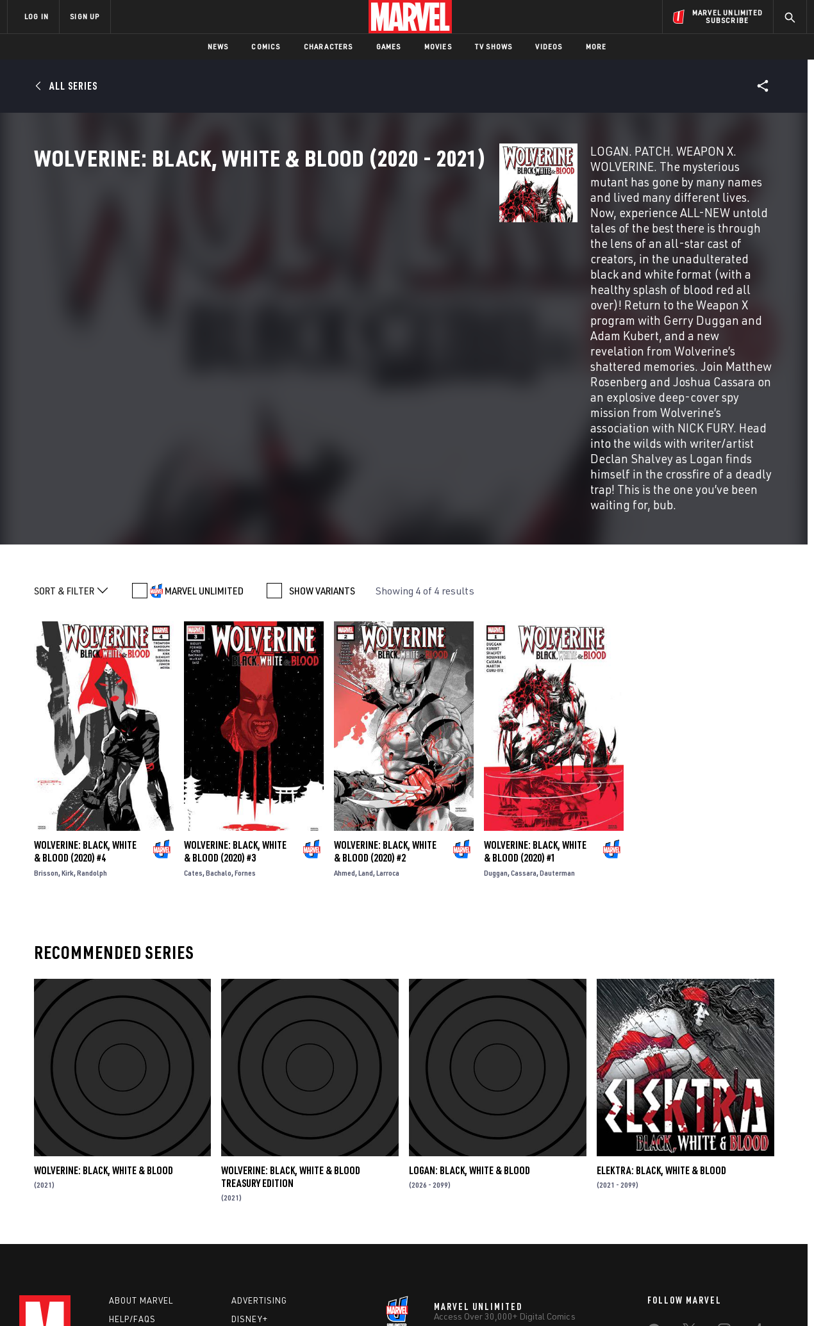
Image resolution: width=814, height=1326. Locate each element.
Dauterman (557, 722)
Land (365, 722)
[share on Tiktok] (653, 1241)
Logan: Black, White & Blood (469, 1019)
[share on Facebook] (654, 1187)
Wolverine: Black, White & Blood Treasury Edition (290, 1025)
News (218, 46)
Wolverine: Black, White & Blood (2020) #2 (385, 701)
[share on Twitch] (759, 1214)
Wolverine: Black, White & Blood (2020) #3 (235, 701)
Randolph (92, 722)
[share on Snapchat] (689, 1214)
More (596, 46)
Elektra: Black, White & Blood (661, 1019)
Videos (548, 46)
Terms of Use (105, 1295)
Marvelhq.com (264, 1191)
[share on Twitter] (689, 1187)
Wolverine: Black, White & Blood (103, 1019)
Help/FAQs (132, 1173)
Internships (137, 1210)
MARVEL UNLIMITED (204, 440)
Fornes (245, 722)
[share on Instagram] (724, 1187)
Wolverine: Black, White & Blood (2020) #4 (85, 701)
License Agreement (547, 1295)
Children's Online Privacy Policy (448, 1295)
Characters (328, 46)
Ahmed (344, 722)
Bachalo (218, 722)
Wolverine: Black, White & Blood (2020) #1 (535, 701)
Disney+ (249, 1173)
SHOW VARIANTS (322, 440)
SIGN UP (84, 16)
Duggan (496, 722)
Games (388, 46)
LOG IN (36, 16)
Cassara (523, 722)
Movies (438, 46)
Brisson (46, 722)
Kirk (68, 722)
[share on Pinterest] (724, 1214)
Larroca (387, 722)
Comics (265, 46)
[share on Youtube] (653, 1214)
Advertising (259, 1155)
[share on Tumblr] (759, 1187)
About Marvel (141, 1155)
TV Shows (494, 46)
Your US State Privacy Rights (249, 1295)
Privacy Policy (163, 1295)
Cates (193, 722)
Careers (128, 1191)
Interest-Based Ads (627, 1295)
